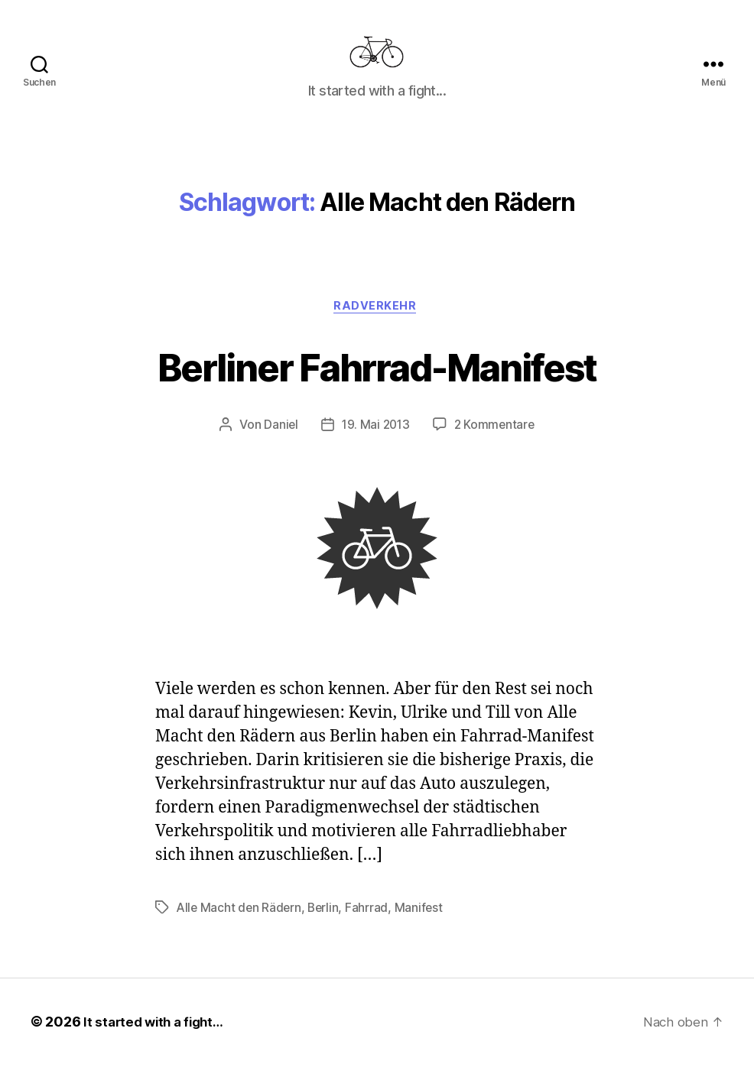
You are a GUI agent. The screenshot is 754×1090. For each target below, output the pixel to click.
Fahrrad (370, 932)
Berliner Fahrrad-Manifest (377, 388)
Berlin (326, 932)
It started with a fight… (157, 1047)
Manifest (422, 932)
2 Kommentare (496, 449)
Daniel (279, 449)
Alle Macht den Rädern (240, 932)
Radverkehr (377, 330)
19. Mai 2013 (375, 449)
